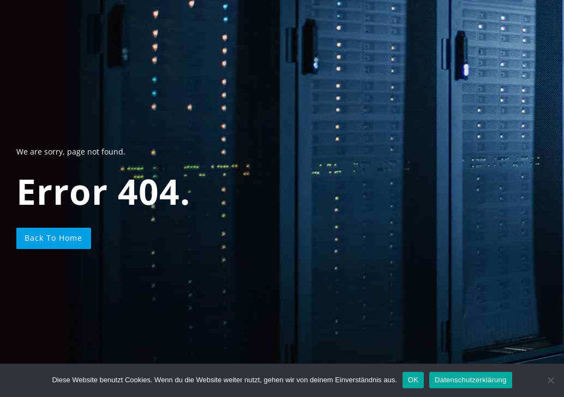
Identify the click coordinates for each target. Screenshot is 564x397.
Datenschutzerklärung (470, 380)
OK (413, 380)
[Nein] (550, 380)
